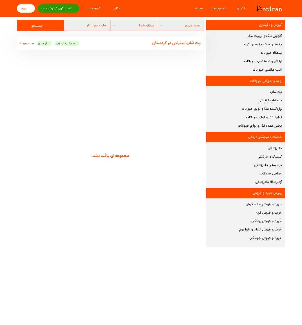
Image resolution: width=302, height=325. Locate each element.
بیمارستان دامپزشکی (268, 165)
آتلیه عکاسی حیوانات (267, 69)
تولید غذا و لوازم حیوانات (264, 117)
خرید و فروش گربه (269, 212)
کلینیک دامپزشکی (270, 156)
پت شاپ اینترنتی (270, 100)
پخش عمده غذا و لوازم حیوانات (260, 125)
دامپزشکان (275, 148)
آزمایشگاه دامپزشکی (269, 182)
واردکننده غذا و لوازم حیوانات (262, 108)
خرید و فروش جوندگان (266, 238)
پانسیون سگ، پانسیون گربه (263, 44)
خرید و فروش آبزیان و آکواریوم (260, 229)
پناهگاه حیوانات (271, 52)
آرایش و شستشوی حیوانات (263, 61)
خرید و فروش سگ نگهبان (264, 204)
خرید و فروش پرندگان (267, 221)
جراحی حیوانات (271, 173)
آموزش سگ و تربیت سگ (265, 36)
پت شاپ (276, 92)
